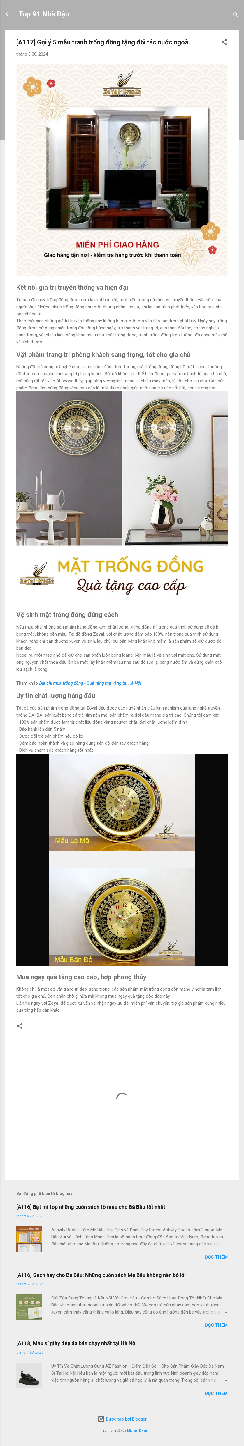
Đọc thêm (216, 1257)
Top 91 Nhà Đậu (44, 14)
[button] (224, 43)
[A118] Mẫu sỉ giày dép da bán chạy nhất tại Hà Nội (76, 1343)
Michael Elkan (137, 1431)
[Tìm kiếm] (235, 16)
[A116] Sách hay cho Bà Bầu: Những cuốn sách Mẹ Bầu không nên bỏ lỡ (100, 1275)
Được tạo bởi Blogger (122, 1419)
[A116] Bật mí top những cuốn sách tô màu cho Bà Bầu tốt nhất (90, 1207)
